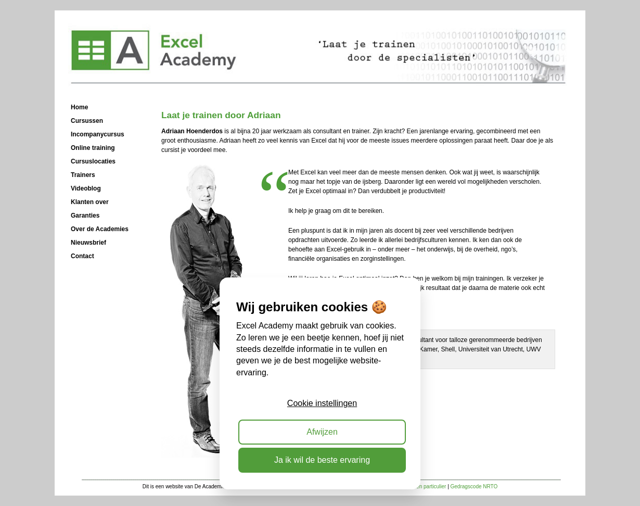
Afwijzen (322, 431)
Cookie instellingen (322, 403)
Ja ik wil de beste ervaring (322, 460)
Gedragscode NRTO (474, 486)
